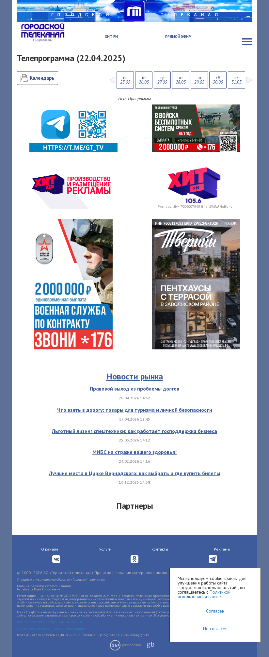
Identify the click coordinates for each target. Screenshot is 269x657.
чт (181, 80)
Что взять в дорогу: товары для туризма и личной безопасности (134, 410)
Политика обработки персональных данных (50, 622)
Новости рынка (134, 376)
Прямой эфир (178, 36)
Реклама (222, 549)
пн (125, 80)
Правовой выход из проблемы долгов (134, 388)
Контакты (159, 549)
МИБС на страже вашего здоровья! (134, 452)
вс (236, 80)
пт (199, 80)
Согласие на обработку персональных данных (51, 628)
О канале (49, 549)
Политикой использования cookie (204, 594)
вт (144, 80)
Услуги (105, 549)
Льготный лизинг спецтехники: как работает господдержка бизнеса (134, 431)
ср (162, 80)
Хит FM (111, 36)
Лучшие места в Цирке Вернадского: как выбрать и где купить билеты (134, 473)
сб (218, 80)
